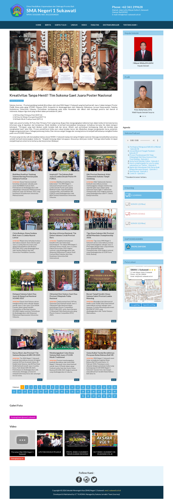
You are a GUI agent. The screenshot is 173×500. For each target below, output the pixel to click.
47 (115, 396)
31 (67, 391)
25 (35, 391)
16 (93, 387)
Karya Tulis (60, 24)
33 (78, 391)
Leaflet (140, 298)
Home (38, 24)
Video (84, 24)
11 (67, 387)
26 (41, 391)
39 (109, 391)
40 (115, 391)
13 (78, 387)
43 (93, 396)
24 (30, 391)
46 (109, 396)
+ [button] (128, 267)
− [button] (128, 270)
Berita (48, 24)
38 (104, 391)
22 (19, 391)
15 (88, 387)
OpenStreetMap (149, 298)
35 (88, 391)
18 (104, 387)
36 (93, 391)
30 (62, 391)
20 (115, 387)
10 (62, 387)
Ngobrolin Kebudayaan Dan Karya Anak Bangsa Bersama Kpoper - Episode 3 (144, 166)
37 (99, 391)
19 (109, 387)
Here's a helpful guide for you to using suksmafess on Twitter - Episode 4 (144, 162)
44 (99, 396)
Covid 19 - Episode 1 (137, 171)
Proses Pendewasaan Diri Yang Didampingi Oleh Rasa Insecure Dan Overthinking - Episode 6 (143, 155)
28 (51, 391)
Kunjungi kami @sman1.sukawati (23, 417)
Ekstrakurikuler (111, 24)
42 (88, 396)
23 (25, 391)
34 (83, 391)
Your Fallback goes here (143, 138)
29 (56, 391)
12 (72, 387)
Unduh (74, 24)
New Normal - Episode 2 (139, 169)
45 (104, 396)
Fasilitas (95, 24)
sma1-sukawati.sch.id (113, 490)
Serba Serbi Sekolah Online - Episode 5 (144, 159)
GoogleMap (135, 303)
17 (99, 387)
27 (46, 391)
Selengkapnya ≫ (17, 458)
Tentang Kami (129, 24)
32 (72, 391)
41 (83, 396)
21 (14, 391)
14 (83, 387)
